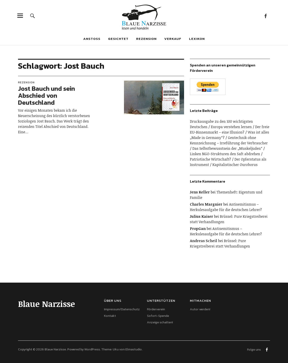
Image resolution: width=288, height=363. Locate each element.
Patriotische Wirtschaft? (210, 159)
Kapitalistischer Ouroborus (235, 164)
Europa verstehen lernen (231, 126)
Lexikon (197, 38)
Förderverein (156, 309)
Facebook (265, 15)
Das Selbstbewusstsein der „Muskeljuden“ (227, 148)
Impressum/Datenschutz (122, 309)
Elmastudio (133, 349)
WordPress (92, 349)
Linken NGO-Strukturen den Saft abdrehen (225, 153)
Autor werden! (200, 309)
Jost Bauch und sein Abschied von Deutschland (46, 95)
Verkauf (172, 38)
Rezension (146, 38)
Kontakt (110, 315)
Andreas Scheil (203, 240)
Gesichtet (118, 38)
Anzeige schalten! (160, 322)
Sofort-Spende (158, 315)
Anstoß (91, 38)
